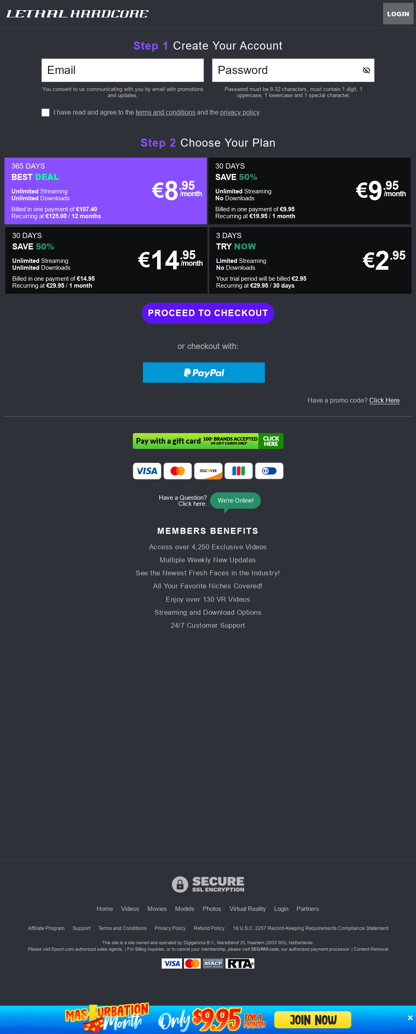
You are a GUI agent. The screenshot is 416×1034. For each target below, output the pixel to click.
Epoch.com (63, 949)
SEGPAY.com (265, 949)
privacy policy (240, 112)
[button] (105, 191)
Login (398, 13)
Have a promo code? (354, 400)
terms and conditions (165, 112)
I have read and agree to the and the (157, 112)
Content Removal (371, 949)
